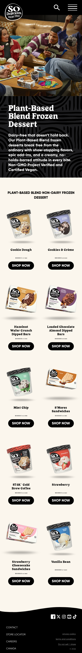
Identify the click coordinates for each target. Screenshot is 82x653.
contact (12, 627)
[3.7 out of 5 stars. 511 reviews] (21, 258)
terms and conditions (66, 639)
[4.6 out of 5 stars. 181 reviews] (61, 416)
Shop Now (21, 265)
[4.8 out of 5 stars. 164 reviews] (61, 339)
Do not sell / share (67, 644)
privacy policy (69, 634)
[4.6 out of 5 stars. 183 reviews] (21, 573)
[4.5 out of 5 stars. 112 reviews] (61, 493)
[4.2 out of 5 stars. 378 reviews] (21, 416)
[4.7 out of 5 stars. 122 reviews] (61, 570)
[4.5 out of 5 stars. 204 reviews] (21, 493)
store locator (16, 634)
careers (11, 641)
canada (11, 648)
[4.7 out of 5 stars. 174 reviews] (21, 339)
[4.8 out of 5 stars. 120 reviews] (61, 258)
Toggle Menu (72, 7)
